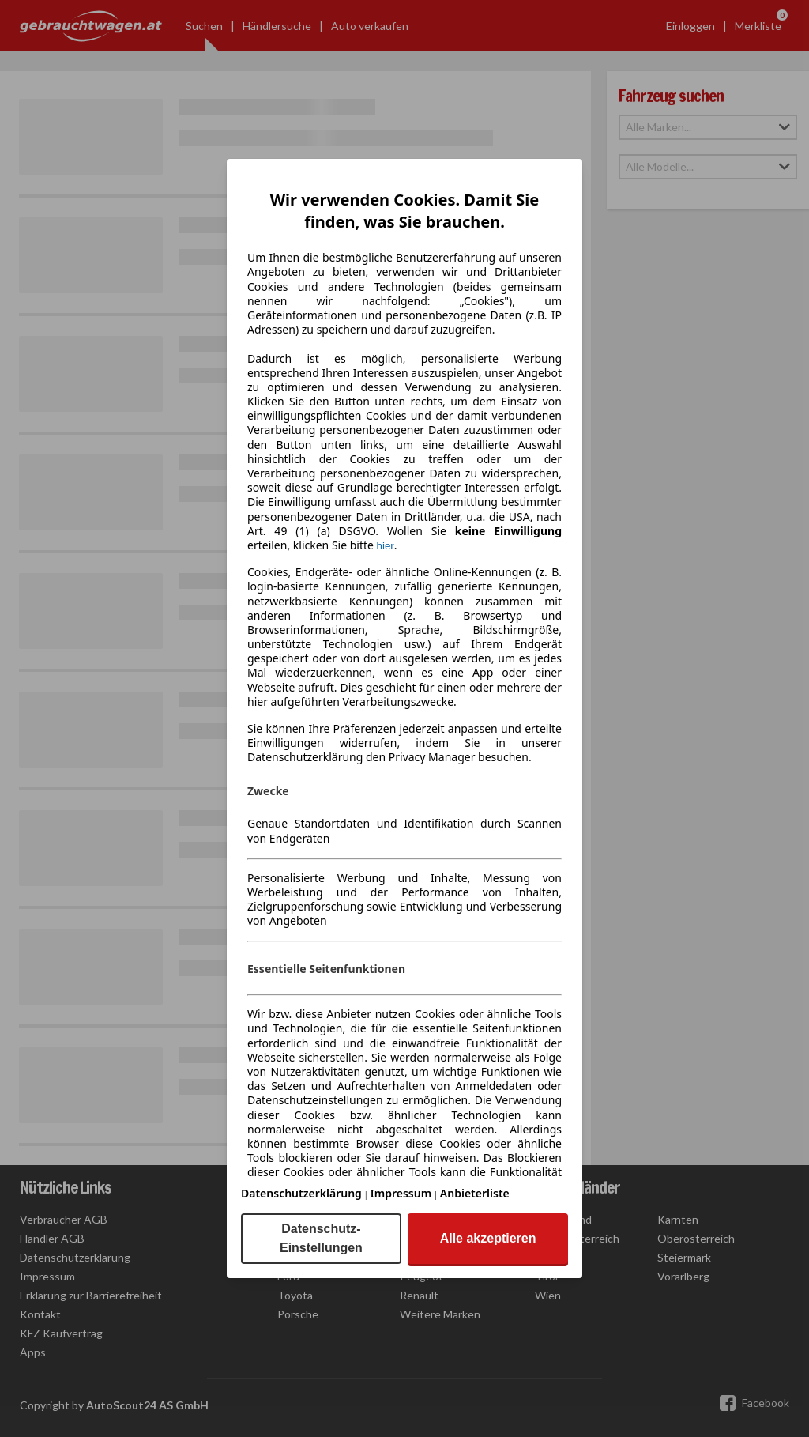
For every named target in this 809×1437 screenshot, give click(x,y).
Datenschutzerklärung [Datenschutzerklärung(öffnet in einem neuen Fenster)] (301, 1193)
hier (385, 546)
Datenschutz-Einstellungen (321, 1238)
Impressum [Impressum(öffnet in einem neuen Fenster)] (401, 1193)
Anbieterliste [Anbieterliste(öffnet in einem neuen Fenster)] (475, 1193)
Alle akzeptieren (488, 1238)
